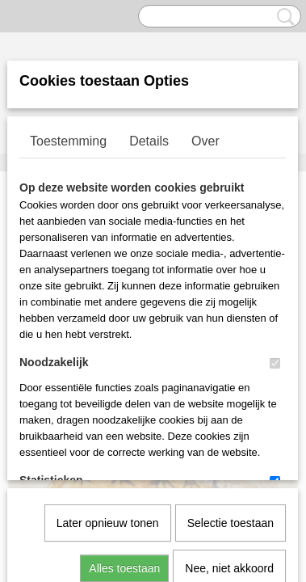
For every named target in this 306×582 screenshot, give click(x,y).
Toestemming (68, 141)
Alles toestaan (124, 402)
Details (149, 141)
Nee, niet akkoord (229, 402)
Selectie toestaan (230, 357)
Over (205, 141)
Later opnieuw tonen (108, 357)
